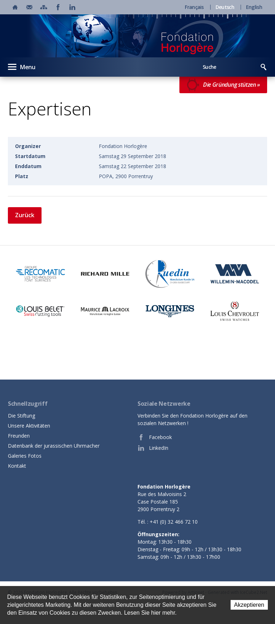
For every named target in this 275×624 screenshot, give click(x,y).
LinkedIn (153, 448)
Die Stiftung (21, 415)
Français (194, 7)
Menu (21, 66)
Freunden (19, 435)
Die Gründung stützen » (223, 84)
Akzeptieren (249, 605)
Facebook (155, 437)
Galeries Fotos (25, 455)
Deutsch (225, 7)
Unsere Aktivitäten (29, 425)
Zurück (24, 215)
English (254, 7)
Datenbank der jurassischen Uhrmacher (54, 445)
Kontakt (17, 465)
